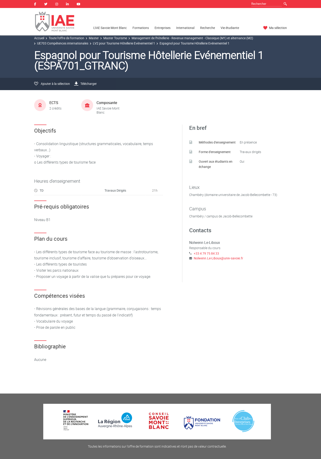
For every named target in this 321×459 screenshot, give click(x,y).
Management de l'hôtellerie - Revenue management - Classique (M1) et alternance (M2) (192, 38)
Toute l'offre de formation (66, 38)
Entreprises (163, 28)
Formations (140, 28)
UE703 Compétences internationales (62, 43)
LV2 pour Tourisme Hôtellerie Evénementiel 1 (124, 43)
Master (94, 38)
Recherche (207, 28)
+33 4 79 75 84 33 (206, 253)
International (185, 28)
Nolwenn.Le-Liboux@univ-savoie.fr (218, 258)
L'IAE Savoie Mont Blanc (110, 28)
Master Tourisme (115, 38)
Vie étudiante (230, 28)
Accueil (39, 38)
